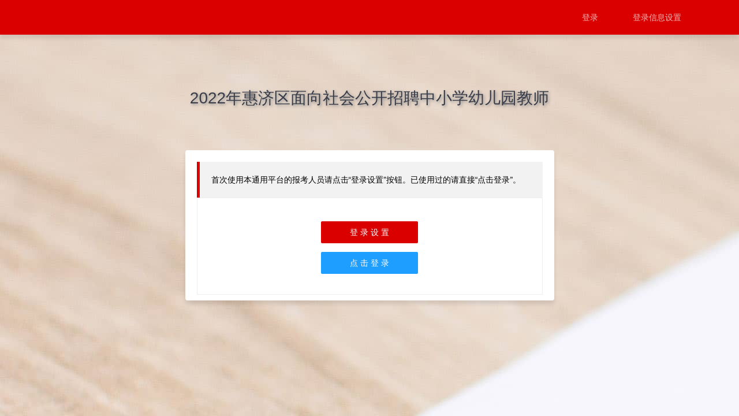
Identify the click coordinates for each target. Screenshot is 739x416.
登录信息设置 (657, 17)
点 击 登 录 (369, 263)
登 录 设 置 (369, 232)
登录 (590, 17)
